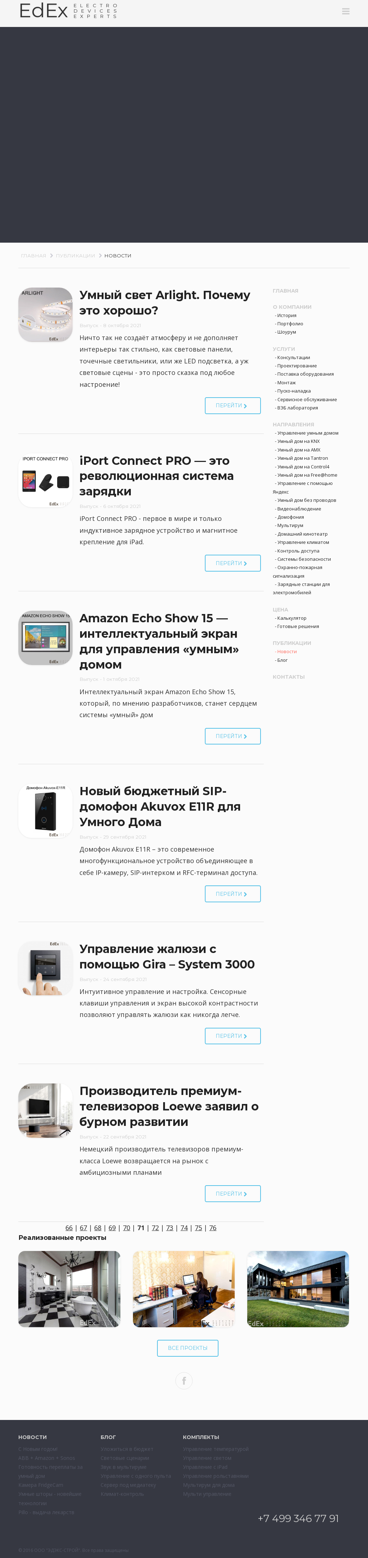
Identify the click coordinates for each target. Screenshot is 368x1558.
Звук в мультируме (124, 1466)
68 (97, 1227)
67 (83, 1227)
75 (198, 1227)
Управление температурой (216, 1448)
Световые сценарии (125, 1457)
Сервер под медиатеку (128, 1484)
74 (184, 1227)
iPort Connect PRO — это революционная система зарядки (156, 476)
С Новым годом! (38, 1448)
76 (212, 1227)
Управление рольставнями (216, 1475)
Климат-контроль (122, 1493)
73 (169, 1227)
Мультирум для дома (209, 1484)
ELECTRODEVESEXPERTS (97, 11)
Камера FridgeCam (40, 1484)
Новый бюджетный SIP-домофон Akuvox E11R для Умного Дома (160, 806)
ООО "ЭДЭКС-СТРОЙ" (57, 1550)
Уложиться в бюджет (127, 1448)
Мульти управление (207, 1493)
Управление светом (207, 1457)
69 (112, 1227)
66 (69, 1227)
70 (126, 1227)
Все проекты (188, 1348)
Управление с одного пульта (136, 1475)
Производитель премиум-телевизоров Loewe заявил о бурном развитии (169, 1106)
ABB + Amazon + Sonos (46, 1457)
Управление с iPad (205, 1466)
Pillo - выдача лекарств (46, 1512)
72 (155, 1227)
